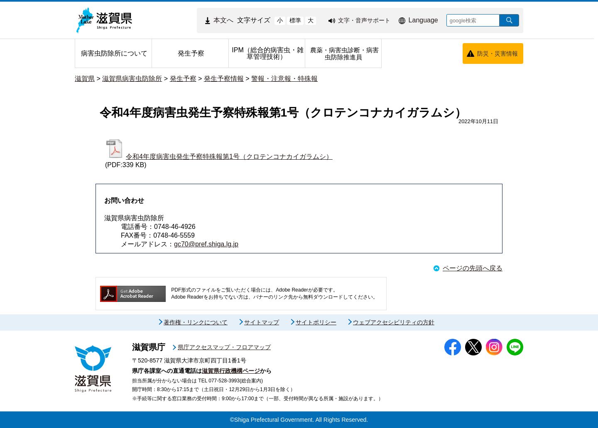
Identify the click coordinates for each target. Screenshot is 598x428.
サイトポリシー (316, 322)
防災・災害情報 (497, 53)
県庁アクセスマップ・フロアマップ (224, 347)
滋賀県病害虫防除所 (132, 78)
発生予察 (183, 78)
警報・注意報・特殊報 (284, 78)
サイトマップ (261, 322)
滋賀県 (85, 78)
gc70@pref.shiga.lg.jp (206, 244)
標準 (295, 20)
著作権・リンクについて (196, 322)
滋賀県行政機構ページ (231, 370)
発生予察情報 (224, 78)
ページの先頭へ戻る (472, 268)
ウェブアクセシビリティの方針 (393, 322)
